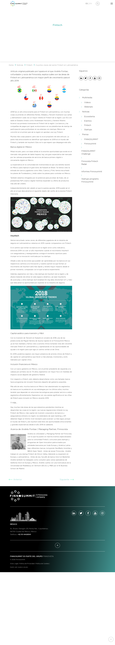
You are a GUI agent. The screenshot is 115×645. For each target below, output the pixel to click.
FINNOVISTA (48, 556)
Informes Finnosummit (91, 172)
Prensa (85, 135)
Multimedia (87, 98)
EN (90, 3)
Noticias (20, 65)
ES (87, 3)
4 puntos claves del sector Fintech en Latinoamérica (57, 65)
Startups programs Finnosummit (90, 180)
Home (11, 65)
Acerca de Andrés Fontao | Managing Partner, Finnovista (39, 429)
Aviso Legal (14, 563)
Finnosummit (90, 144)
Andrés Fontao (61, 71)
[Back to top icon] (110, 639)
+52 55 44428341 (24, 534)
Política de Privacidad (26, 563)
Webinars (88, 107)
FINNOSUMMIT (91, 139)
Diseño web (13, 567)
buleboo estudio (23, 567)
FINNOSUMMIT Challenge (88, 152)
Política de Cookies (42, 563)
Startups (88, 130)
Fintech (29, 65)
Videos (87, 102)
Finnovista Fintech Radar (89, 162)
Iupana (42, 71)
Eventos (88, 121)
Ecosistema (89, 117)
